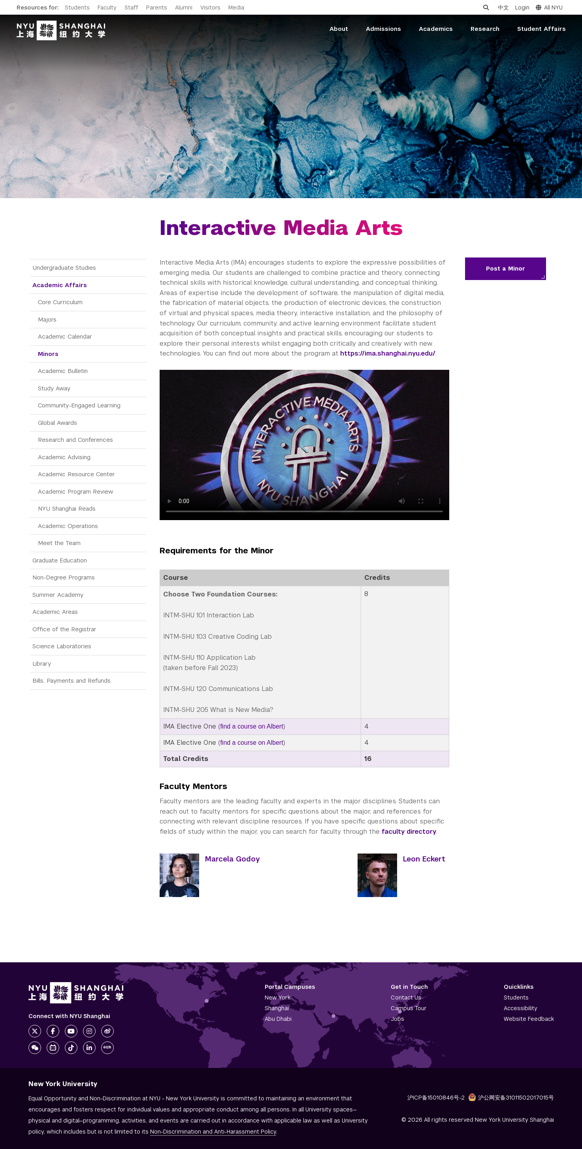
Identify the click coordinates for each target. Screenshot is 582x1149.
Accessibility (520, 1008)
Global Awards (57, 422)
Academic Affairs (59, 285)
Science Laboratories (61, 646)
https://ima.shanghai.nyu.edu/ (387, 353)
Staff (131, 7)
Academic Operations (68, 526)
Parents (156, 7)
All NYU (549, 7)
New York (277, 997)
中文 (503, 7)
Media (236, 7)
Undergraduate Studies (64, 267)
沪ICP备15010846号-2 (436, 1097)
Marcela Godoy (232, 858)
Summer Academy (57, 594)
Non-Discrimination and (213, 1131)
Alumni (183, 7)
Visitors (210, 7)
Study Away (54, 388)
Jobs (397, 1018)
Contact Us (406, 997)
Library (41, 663)
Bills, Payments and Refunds (71, 680)
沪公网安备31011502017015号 (511, 1097)
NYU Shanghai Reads (67, 508)
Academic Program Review (75, 491)
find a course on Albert (251, 726)
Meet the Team (59, 543)
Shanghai (277, 1008)
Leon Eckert (424, 858)
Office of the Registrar (64, 629)
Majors (47, 319)
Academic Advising (64, 457)
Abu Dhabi (278, 1018)
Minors (48, 354)
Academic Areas (55, 611)
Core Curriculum (60, 302)
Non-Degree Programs (63, 577)
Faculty (107, 7)
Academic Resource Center (76, 474)
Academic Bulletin (63, 371)
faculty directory (409, 831)
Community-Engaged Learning (79, 405)
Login (522, 7)
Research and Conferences (75, 439)
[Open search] (486, 7)
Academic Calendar (65, 336)
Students (77, 7)
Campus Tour (409, 1008)
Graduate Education (59, 560)
